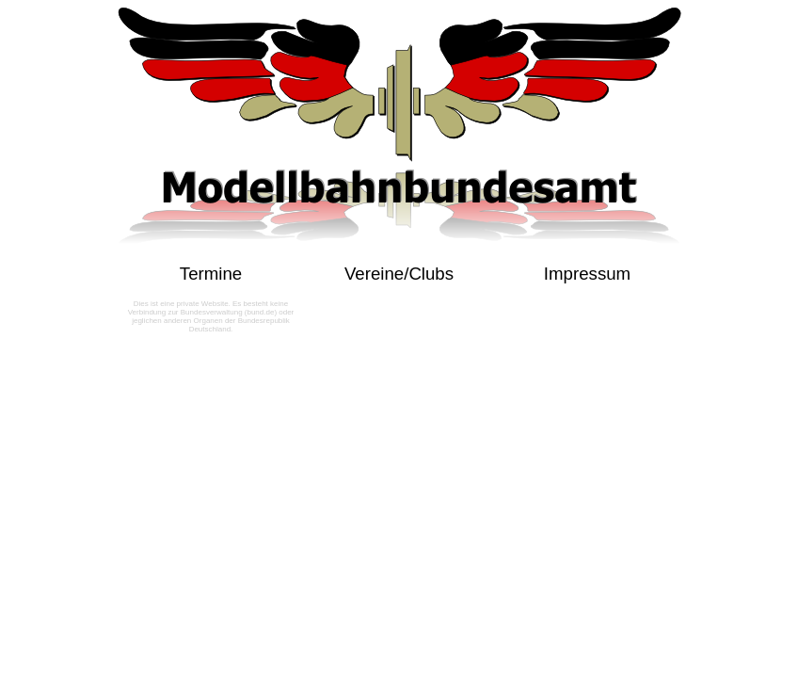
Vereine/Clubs (399, 273)
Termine (211, 273)
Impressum (587, 273)
